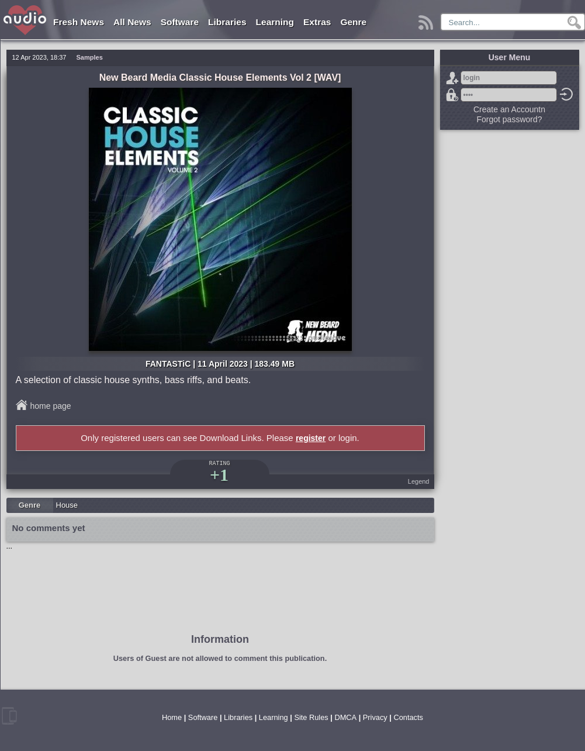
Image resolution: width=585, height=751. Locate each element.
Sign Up (452, 77)
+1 (219, 474)
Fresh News (78, 22)
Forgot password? (452, 94)
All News (132, 22)
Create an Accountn (509, 109)
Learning (275, 22)
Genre (353, 22)
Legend (419, 481)
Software (180, 22)
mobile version (9, 716)
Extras (317, 22)
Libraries (227, 22)
